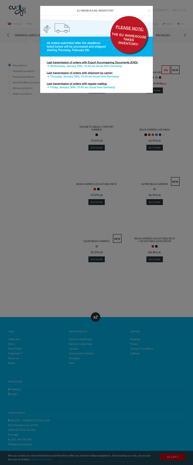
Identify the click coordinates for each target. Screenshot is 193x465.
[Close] (149, 10)
